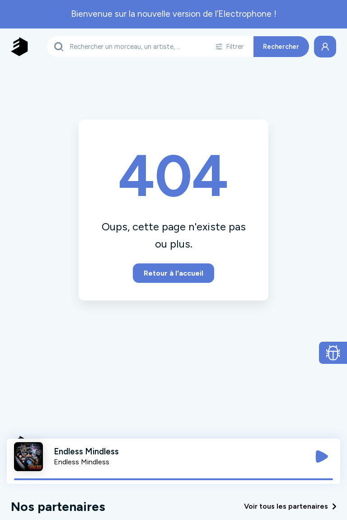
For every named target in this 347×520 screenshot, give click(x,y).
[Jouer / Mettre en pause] (321, 456)
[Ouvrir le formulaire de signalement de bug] (333, 353)
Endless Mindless (81, 462)
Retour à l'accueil (173, 273)
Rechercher (281, 47)
